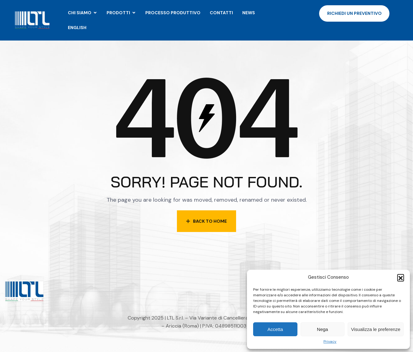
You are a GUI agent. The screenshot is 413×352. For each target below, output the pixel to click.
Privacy (329, 341)
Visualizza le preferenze (375, 329)
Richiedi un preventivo (354, 13)
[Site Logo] (32, 20)
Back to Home (206, 221)
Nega (322, 329)
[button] (401, 277)
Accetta (275, 329)
